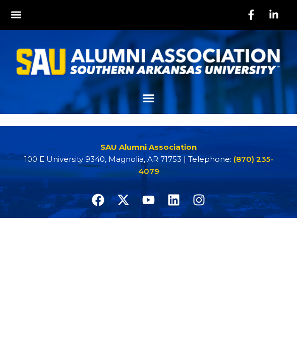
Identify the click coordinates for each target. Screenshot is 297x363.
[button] (16, 15)
